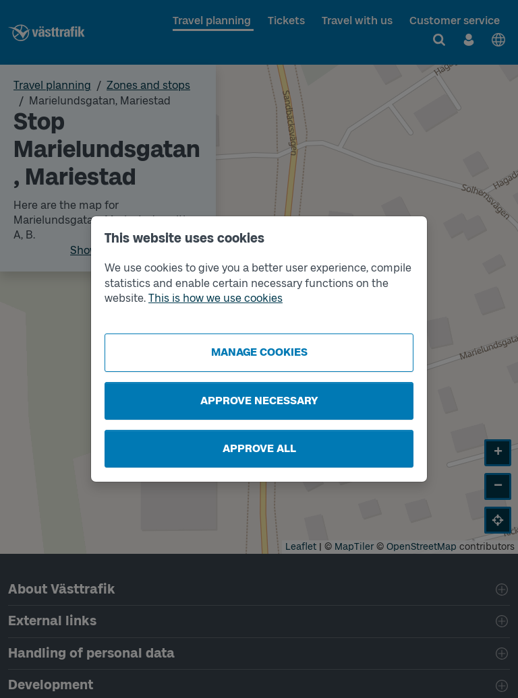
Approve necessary (259, 400)
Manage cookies (259, 352)
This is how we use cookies (215, 298)
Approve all (259, 448)
